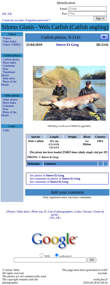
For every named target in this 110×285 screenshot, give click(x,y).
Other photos (10, 99)
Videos (7, 38)
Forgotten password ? (38, 20)
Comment (8, 105)
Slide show (9, 78)
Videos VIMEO (12, 44)
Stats (5, 68)
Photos (11, 211)
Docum (88, 211)
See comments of (49, 181)
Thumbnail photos (8, 73)
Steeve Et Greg (67, 45)
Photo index (9, 62)
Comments (9, 65)
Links (6, 130)
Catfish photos (11, 59)
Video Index (10, 41)
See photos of (47, 175)
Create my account (13, 20)
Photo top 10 (39, 211)
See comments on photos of (55, 178)
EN (4, 13)
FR (9, 13)
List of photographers (61, 211)
